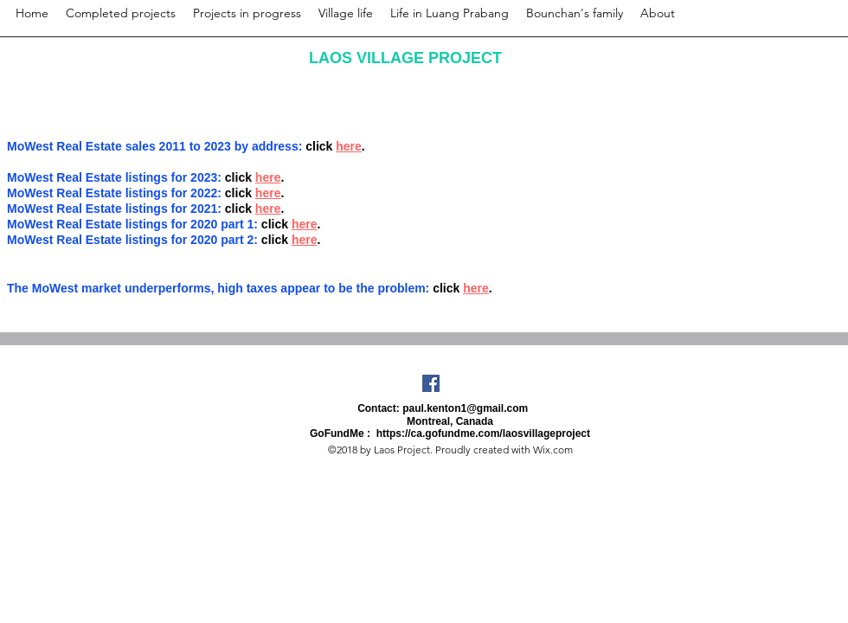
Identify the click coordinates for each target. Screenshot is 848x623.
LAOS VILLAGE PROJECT (405, 58)
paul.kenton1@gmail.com (465, 408)
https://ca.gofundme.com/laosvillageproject (483, 433)
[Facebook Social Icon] (431, 383)
